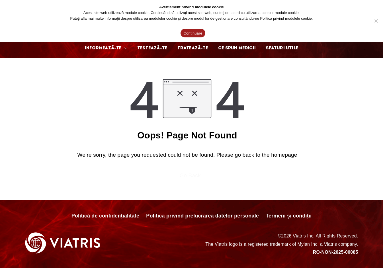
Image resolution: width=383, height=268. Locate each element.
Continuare (192, 33)
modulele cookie (298, 18)
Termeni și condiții (289, 216)
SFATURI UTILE (282, 48)
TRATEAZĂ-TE (192, 48)
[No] (376, 21)
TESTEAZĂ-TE (152, 48)
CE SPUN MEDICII (237, 48)
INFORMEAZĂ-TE (106, 48)
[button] (124, 48)
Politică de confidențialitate (105, 216)
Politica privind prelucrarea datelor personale (202, 216)
